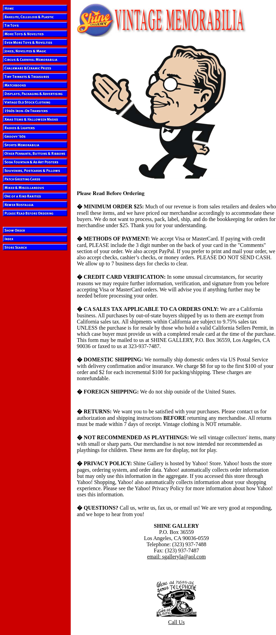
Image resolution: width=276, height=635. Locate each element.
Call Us (176, 622)
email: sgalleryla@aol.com (176, 557)
